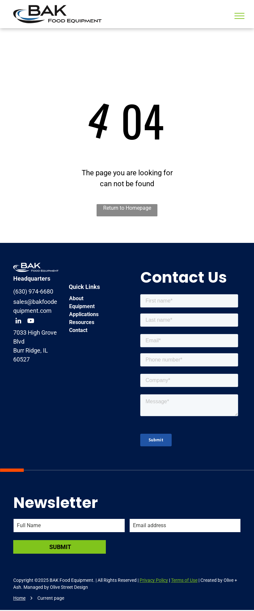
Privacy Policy (154, 580)
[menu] (239, 16)
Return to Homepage (127, 208)
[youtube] (31, 321)
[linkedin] (18, 321)
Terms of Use (184, 580)
